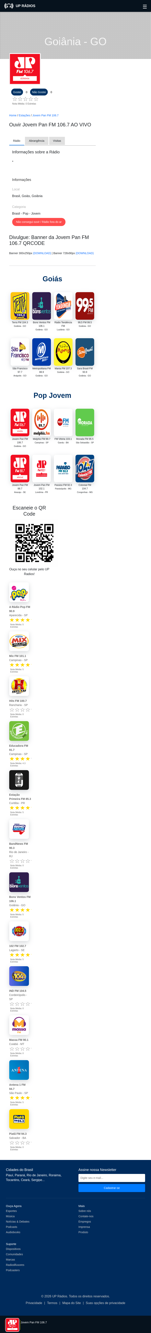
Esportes (11, 1211)
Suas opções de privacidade (105, 1303)
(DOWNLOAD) (42, 253)
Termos (52, 1303)
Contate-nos (85, 1216)
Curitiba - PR (20, 799)
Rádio (16, 140)
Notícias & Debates (17, 1221)
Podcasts (11, 1226)
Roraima (55, 1175)
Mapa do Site (71, 1303)
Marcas (10, 1259)
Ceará (25, 1180)
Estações (24, 115)
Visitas (57, 140)
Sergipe (36, 1180)
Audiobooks (13, 1232)
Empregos (84, 1221)
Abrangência (36, 140)
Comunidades (14, 1254)
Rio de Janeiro (37, 1175)
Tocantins (12, 1180)
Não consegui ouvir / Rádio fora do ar (39, 221)
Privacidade (34, 1303)
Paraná (20, 1175)
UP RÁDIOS (19, 6)
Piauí (9, 1175)
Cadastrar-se (112, 1187)
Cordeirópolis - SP (18, 995)
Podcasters (13, 1270)
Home (13, 115)
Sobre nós (84, 1211)
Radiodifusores (15, 1264)
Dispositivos (13, 1249)
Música (10, 1216)
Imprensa (84, 1226)
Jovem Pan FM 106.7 (45, 115)
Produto (83, 1232)
